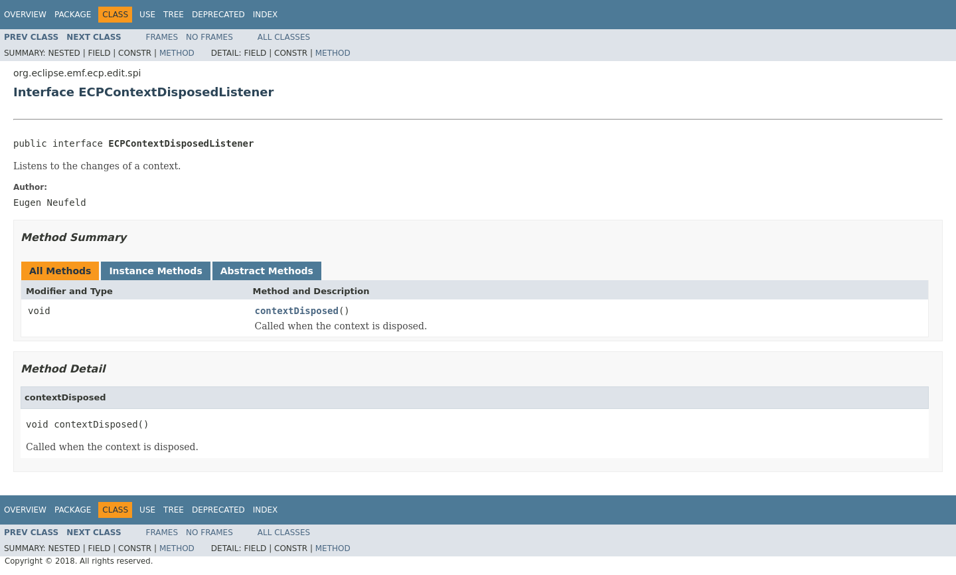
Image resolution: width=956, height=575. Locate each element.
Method (177, 53)
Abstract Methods (266, 271)
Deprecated (218, 14)
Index (265, 14)
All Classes (284, 37)
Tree (173, 14)
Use (147, 14)
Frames (162, 37)
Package (72, 14)
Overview (25, 14)
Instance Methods (155, 271)
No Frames (209, 37)
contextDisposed (297, 310)
